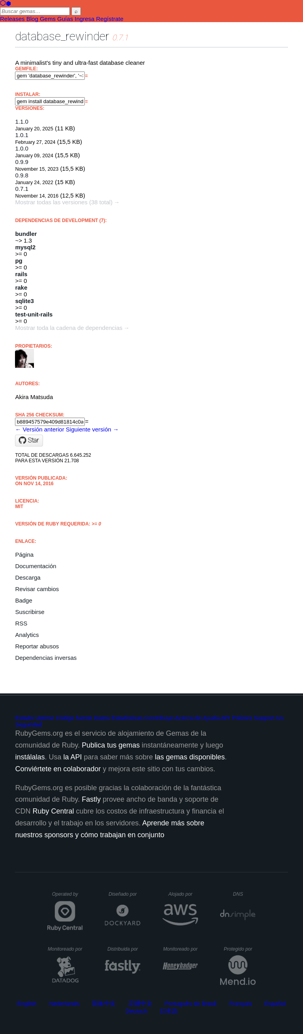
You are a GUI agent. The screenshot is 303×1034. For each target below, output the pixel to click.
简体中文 (104, 1003)
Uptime (44, 717)
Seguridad (28, 724)
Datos (102, 717)
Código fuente (74, 717)
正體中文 (140, 1003)
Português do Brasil (191, 1003)
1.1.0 (21, 121)
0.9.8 (21, 175)
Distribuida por (123, 949)
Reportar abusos (37, 646)
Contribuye (159, 717)
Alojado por (183, 894)
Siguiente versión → (92, 429)
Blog (32, 18)
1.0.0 (21, 148)
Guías (65, 18)
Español (275, 1003)
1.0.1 (21, 135)
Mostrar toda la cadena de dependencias (68, 327)
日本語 (169, 1011)
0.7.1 (21, 188)
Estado (24, 717)
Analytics (27, 634)
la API (72, 757)
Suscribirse (29, 611)
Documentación (35, 566)
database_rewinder (62, 36)
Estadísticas (127, 717)
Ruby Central (53, 811)
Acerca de (188, 717)
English (26, 1003)
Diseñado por (124, 894)
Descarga (27, 577)
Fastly (91, 799)
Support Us (269, 717)
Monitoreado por (65, 949)
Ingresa (84, 18)
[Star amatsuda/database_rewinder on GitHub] (29, 440)
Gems (48, 18)
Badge (23, 600)
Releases (12, 18)
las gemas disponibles (190, 757)
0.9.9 (21, 161)
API (225, 717)
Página (24, 554)
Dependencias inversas (46, 657)
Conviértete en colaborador (58, 769)
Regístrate (109, 18)
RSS (21, 623)
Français (240, 1003)
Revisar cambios (37, 589)
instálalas (30, 757)
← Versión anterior (39, 429)
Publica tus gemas (111, 745)
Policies (242, 717)
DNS (244, 894)
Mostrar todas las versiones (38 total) (63, 202)
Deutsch (136, 1011)
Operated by (67, 896)
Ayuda (211, 717)
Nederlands (64, 1003)
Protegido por (240, 949)
